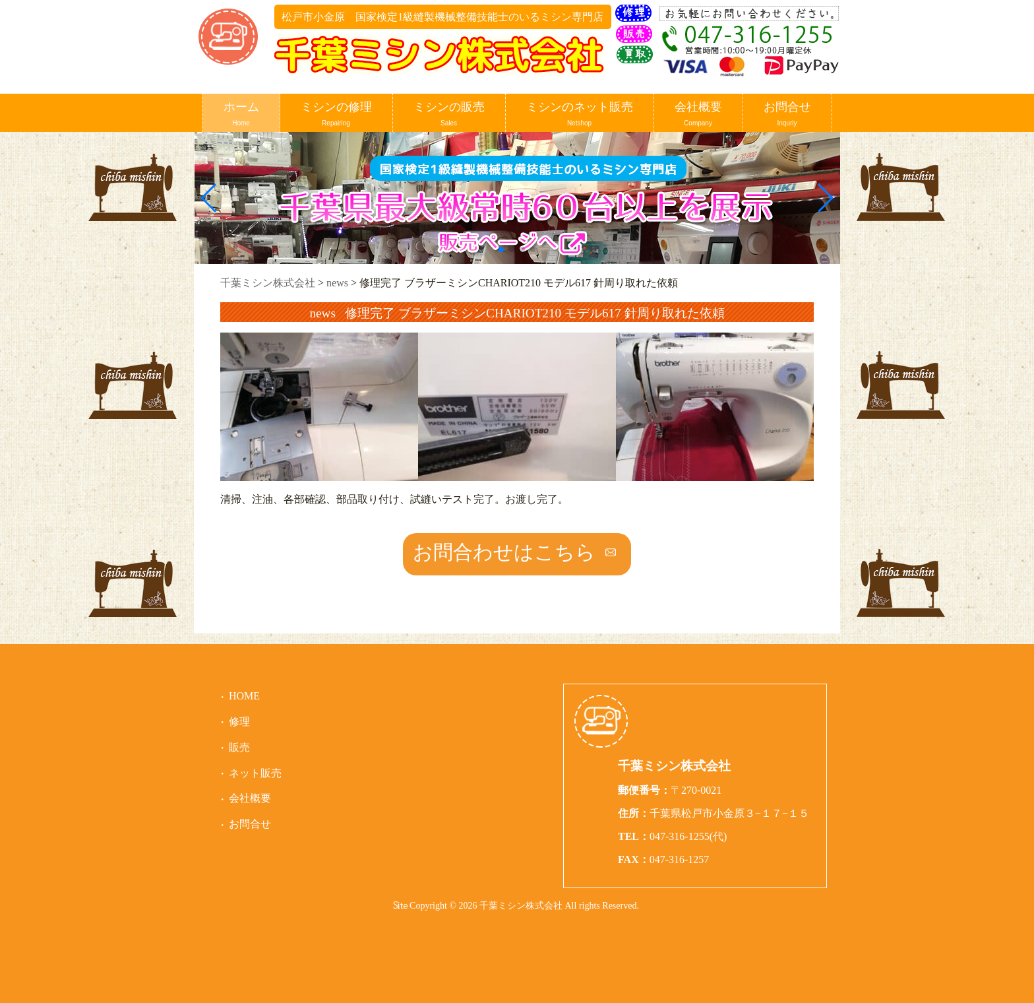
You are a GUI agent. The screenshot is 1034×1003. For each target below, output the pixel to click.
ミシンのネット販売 (579, 114)
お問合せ (787, 114)
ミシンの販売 (449, 114)
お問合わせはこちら (504, 552)
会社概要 (698, 114)
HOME (244, 695)
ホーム (241, 114)
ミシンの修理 (336, 114)
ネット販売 (255, 773)
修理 (239, 721)
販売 (239, 747)
